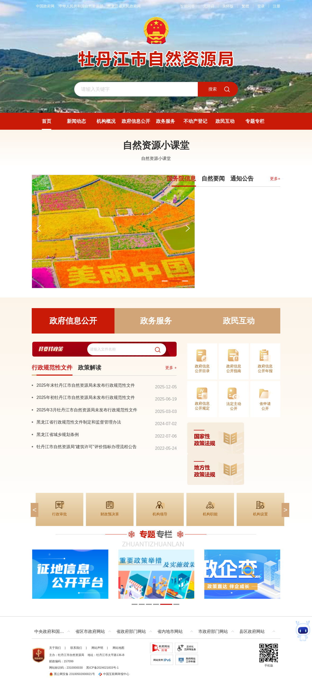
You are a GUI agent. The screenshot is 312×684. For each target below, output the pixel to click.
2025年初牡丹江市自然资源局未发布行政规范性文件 (85, 397)
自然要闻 (213, 178)
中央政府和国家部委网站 (53, 631)
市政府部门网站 (213, 631)
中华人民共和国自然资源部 (81, 6)
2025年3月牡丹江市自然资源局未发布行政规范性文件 (86, 409)
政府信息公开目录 (202, 368)
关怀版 (227, 6)
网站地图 (118, 647)
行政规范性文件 (52, 367)
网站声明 (97, 647)
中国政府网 (45, 6)
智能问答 (187, 6)
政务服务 (156, 320)
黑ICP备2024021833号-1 (102, 667)
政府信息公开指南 (233, 368)
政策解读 (89, 367)
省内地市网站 (170, 631)
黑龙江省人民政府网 (124, 6)
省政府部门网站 (131, 631)
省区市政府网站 (90, 631)
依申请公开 (265, 406)
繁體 (245, 6)
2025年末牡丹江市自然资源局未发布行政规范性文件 (85, 385)
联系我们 (76, 647)
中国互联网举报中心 (113, 674)
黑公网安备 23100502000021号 (72, 674)
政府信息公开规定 (202, 405)
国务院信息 (181, 178)
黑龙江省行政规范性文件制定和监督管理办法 (78, 422)
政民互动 (239, 320)
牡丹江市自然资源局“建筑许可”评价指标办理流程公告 (86, 446)
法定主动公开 (233, 406)
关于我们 (55, 647)
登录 (261, 6)
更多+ (275, 178)
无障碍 (208, 6)
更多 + (171, 367)
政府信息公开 (73, 320)
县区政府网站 (252, 631)
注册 (276, 6)
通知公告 (242, 178)
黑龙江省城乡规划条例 (57, 434)
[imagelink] (233, 453)
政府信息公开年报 (265, 368)
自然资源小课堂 (156, 145)
